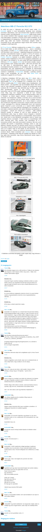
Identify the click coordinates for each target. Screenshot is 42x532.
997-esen (10, 62)
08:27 (5, 462)
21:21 (5, 298)
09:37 (5, 507)
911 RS (16, 50)
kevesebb (3, 31)
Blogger (24, 530)
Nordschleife (19, 71)
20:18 (5, 401)
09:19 (5, 498)
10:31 (5, 354)
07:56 (5, 453)
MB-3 (30, 78)
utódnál (20, 62)
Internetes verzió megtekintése (21, 527)
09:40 (5, 515)
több (39, 29)
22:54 (5, 433)
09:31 (5, 347)
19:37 (5, 391)
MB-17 (11, 81)
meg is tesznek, (24, 34)
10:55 (5, 373)
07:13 (5, 441)
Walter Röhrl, (34, 73)
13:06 (5, 275)
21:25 (5, 306)
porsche (6, 376)
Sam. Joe (6, 309)
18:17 (5, 288)
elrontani (27, 132)
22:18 (5, 424)
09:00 (5, 489)
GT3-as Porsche (6, 47)
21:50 (5, 410)
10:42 (5, 363)
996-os (34, 47)
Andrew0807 (7, 395)
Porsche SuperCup (6, 57)
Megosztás (4, 261)
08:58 (5, 329)
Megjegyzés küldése (8, 518)
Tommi (6, 268)
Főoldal (20, 524)
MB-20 (16, 83)
